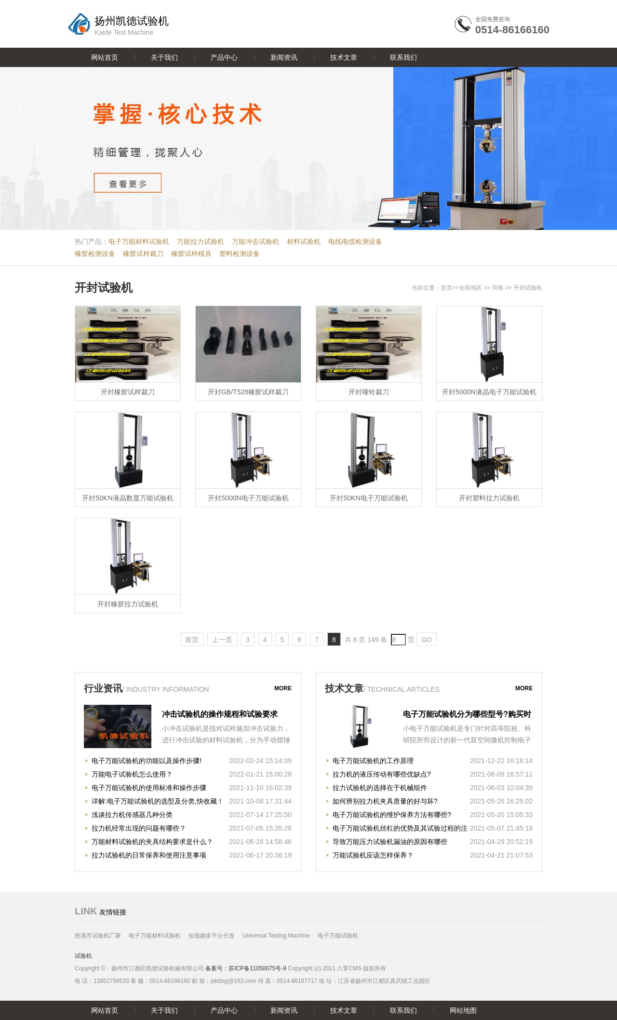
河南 (497, 287)
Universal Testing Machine (276, 935)
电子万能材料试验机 (138, 241)
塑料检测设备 (239, 253)
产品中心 (224, 57)
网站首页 (104, 57)
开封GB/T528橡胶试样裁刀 (248, 392)
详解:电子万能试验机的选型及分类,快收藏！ (158, 801)
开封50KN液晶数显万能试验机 (127, 498)
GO (426, 640)
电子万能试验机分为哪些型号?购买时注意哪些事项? (467, 715)
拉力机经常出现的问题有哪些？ (139, 828)
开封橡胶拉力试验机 (127, 604)
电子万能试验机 (338, 935)
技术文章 (343, 57)
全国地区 (470, 287)
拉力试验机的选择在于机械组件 (380, 788)
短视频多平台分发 (211, 935)
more (283, 688)
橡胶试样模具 (191, 253)
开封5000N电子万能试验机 (248, 498)
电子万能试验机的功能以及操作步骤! (146, 761)
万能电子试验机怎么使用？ (132, 774)
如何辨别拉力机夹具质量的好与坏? (385, 801)
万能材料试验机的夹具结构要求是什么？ (152, 842)
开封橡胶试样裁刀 (128, 392)
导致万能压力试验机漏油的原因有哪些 (390, 842)
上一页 (222, 640)
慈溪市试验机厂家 (98, 935)
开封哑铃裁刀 (369, 392)
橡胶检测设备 (95, 253)
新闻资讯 (283, 57)
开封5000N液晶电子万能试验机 (489, 392)
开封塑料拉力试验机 (489, 498)
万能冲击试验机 (255, 241)
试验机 (83, 956)
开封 (519, 287)
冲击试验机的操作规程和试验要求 (220, 714)
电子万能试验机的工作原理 (373, 761)
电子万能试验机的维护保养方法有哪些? (392, 815)
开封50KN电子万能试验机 (368, 498)
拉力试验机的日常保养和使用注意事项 (149, 855)
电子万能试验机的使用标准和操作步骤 (149, 788)
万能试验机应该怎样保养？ (373, 855)
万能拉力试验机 (200, 241)
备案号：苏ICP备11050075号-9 (245, 968)
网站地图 (463, 1010)
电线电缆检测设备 (355, 241)
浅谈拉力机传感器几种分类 (132, 815)
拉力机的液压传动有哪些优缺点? (382, 774)
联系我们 (403, 57)
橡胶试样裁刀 (143, 253)
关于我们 (164, 57)
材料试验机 (304, 241)
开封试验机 (104, 287)
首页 (446, 287)
